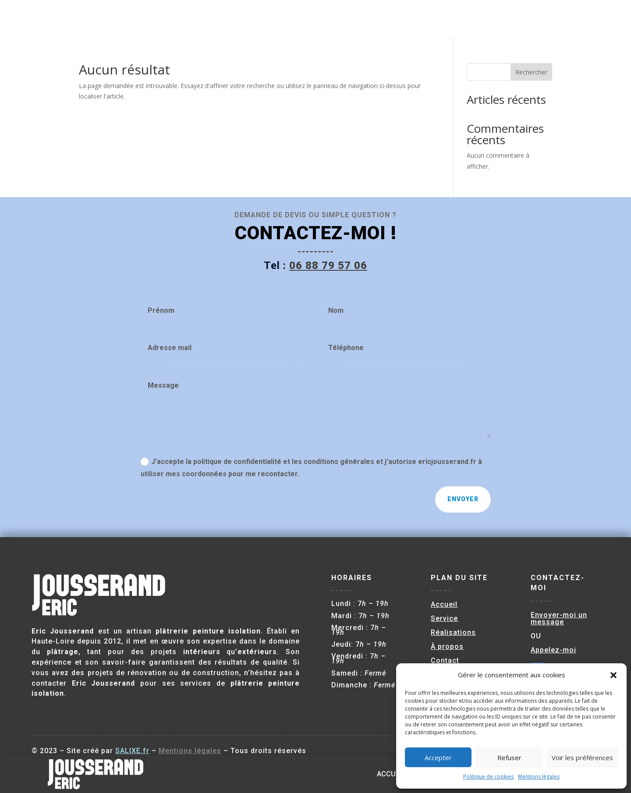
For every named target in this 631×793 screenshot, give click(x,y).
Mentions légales (539, 776)
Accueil (391, 18)
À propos (525, 18)
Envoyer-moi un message (559, 618)
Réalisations (475, 18)
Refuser (509, 757)
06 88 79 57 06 (328, 265)
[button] (613, 675)
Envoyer (463, 499)
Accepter (438, 757)
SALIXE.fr (132, 751)
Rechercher (531, 72)
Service (429, 18)
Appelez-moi (553, 650)
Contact (568, 18)
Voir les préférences (582, 757)
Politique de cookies (488, 776)
